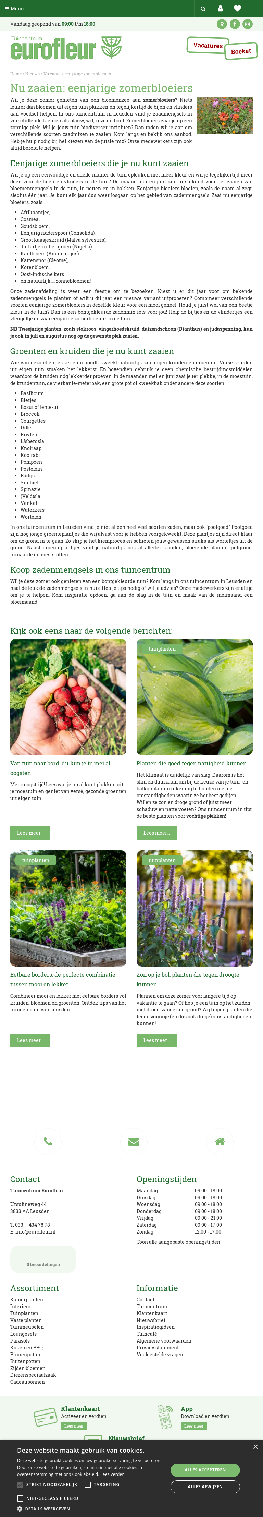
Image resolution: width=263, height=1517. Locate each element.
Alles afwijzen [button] (205, 1487)
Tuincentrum (152, 1306)
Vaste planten (26, 1320)
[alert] (131, 1478)
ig (247, 24)
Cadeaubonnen (27, 1382)
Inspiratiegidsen (156, 1327)
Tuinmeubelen (27, 1327)
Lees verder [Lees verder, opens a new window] (112, 1474)
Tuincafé (147, 1334)
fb (235, 24)
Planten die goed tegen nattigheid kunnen (192, 763)
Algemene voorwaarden (164, 1340)
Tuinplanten (24, 1313)
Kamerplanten (26, 1299)
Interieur (20, 1306)
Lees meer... (30, 832)
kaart (222, 24)
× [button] (255, 1447)
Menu (14, 8)
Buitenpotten (25, 1361)
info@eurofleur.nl (35, 1231)
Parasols (20, 1340)
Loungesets (23, 1334)
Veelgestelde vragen (160, 1354)
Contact (145, 1299)
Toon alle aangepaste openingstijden (178, 1242)
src (203, 8)
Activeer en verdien (84, 1417)
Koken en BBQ (26, 1347)
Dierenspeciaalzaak (33, 1375)
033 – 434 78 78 (32, 1225)
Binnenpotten (26, 1354)
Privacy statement (158, 1347)
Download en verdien (205, 1417)
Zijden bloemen (28, 1368)
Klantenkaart (152, 1313)
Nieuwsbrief (151, 1320)
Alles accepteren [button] (205, 1470)
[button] (90, 1508)
